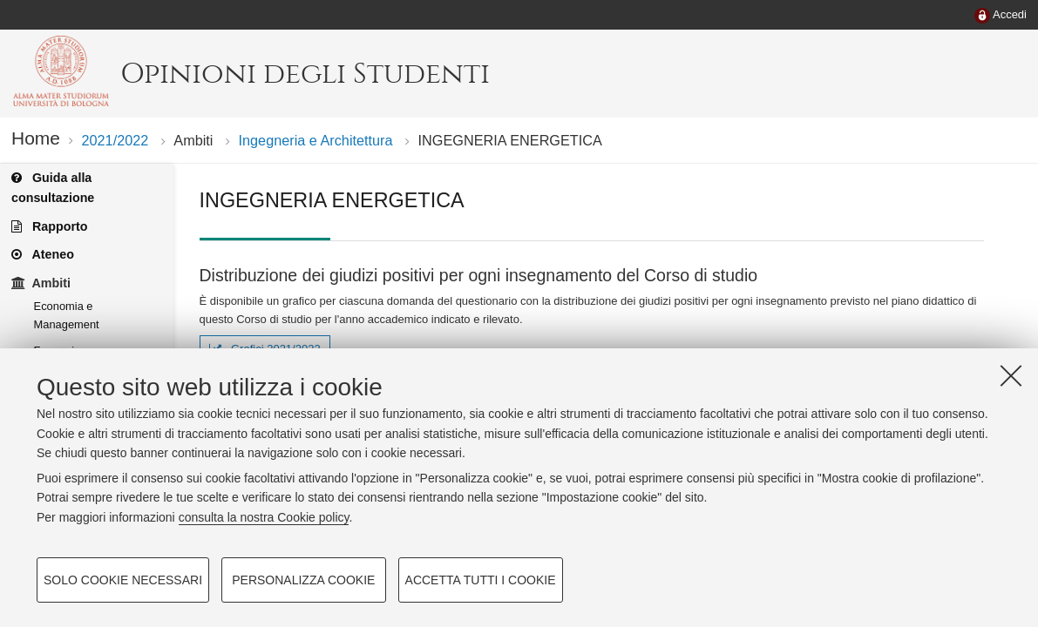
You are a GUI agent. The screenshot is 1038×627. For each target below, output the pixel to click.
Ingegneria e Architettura (316, 140)
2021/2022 (114, 140)
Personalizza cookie (303, 580)
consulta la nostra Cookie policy (264, 517)
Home (35, 138)
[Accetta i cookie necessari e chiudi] (1011, 375)
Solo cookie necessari (123, 580)
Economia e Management (66, 315)
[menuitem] (1000, 15)
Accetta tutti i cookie (480, 580)
